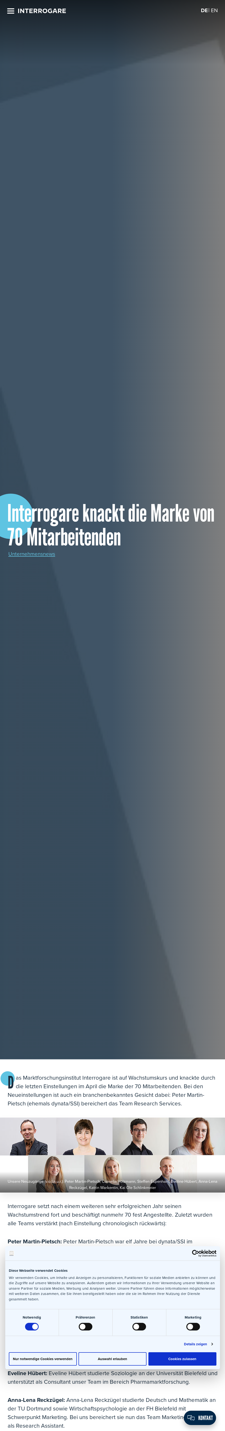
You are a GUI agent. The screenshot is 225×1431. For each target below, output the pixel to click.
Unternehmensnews (33, 553)
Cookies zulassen (182, 1359)
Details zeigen (195, 1344)
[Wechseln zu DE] (203, 10)
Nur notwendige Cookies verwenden (43, 1359)
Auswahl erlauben (112, 1359)
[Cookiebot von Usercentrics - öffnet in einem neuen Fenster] (195, 1253)
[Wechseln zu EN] (214, 10)
